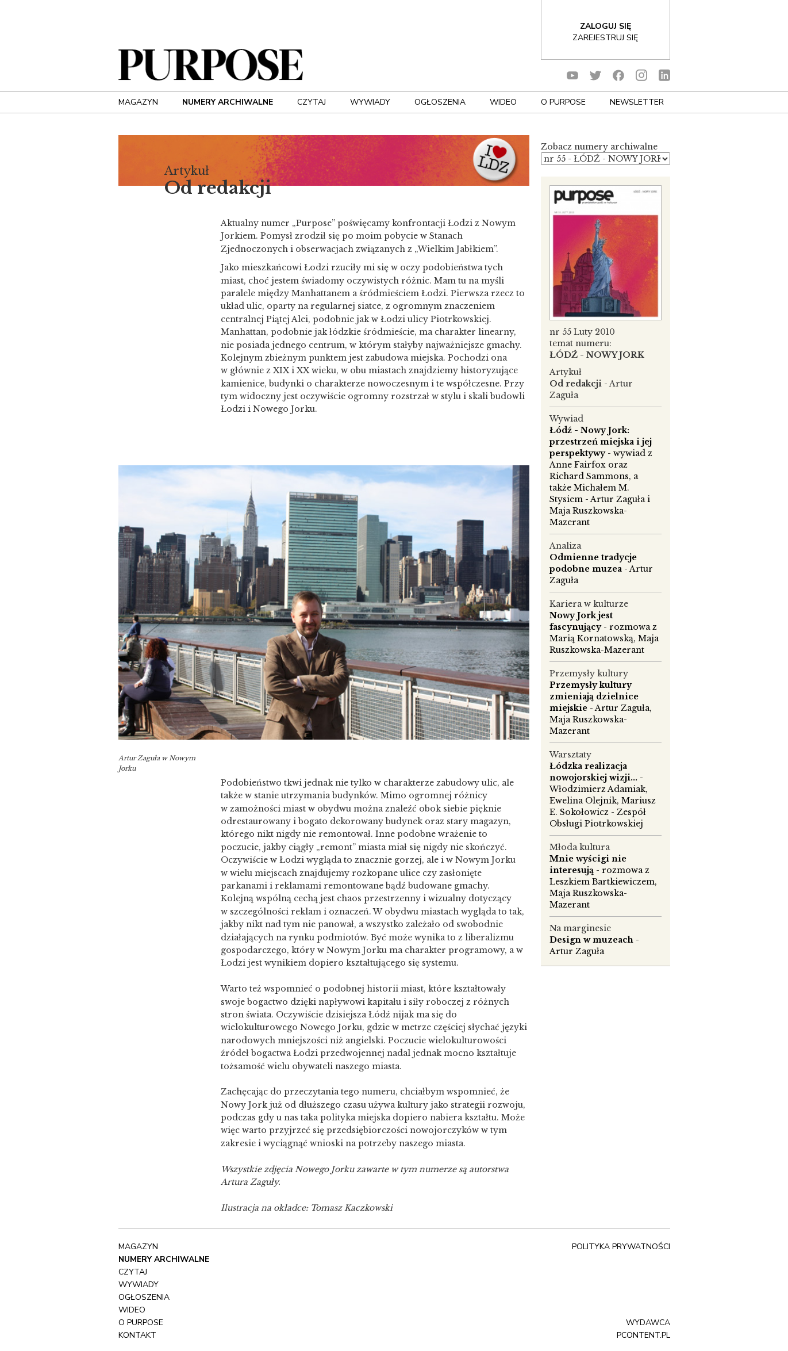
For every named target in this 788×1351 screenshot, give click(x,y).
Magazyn (138, 102)
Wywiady (370, 102)
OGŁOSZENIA (440, 102)
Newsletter (637, 102)
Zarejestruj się (605, 37)
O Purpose (563, 102)
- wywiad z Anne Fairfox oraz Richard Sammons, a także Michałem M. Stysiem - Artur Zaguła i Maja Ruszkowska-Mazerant (600, 476)
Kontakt (137, 1335)
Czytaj (311, 102)
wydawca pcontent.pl (643, 1329)
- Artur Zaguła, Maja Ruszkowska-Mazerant (600, 708)
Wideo (503, 102)
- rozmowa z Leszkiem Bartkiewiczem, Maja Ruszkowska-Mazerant (603, 882)
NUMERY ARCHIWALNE (227, 102)
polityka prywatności (621, 1246)
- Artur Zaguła (601, 568)
